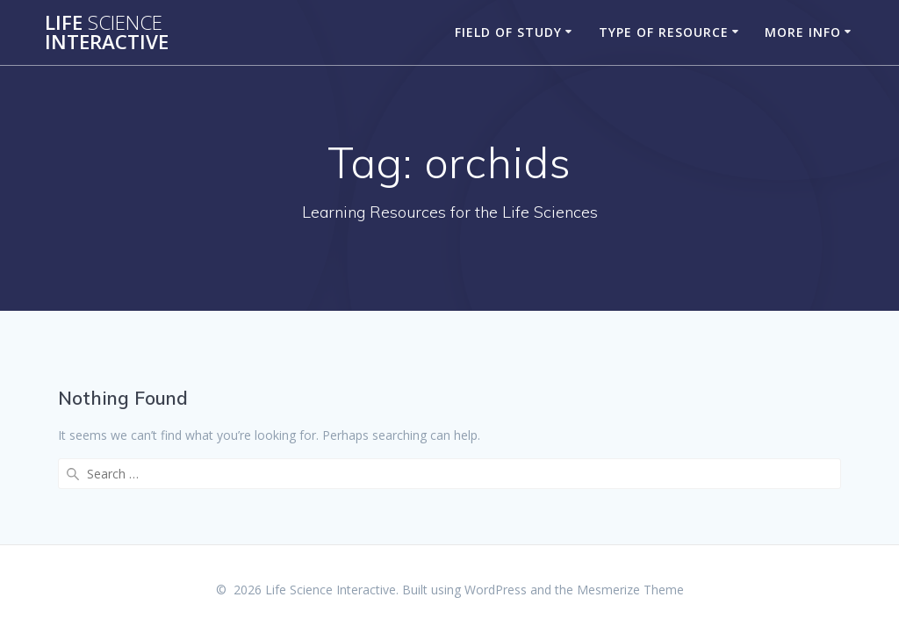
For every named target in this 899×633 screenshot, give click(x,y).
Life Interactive (107, 33)
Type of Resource (664, 32)
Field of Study (508, 32)
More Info (803, 32)
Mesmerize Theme (630, 589)
